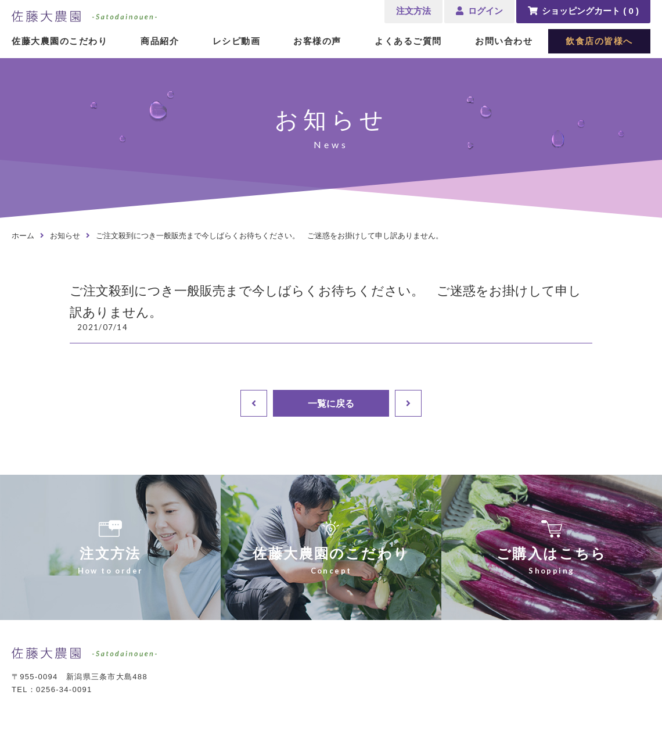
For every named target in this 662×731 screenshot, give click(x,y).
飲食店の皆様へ (599, 41)
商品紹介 (160, 41)
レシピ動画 (237, 41)
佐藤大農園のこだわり (59, 41)
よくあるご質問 (408, 41)
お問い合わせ (504, 41)
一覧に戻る (331, 402)
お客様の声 (317, 41)
